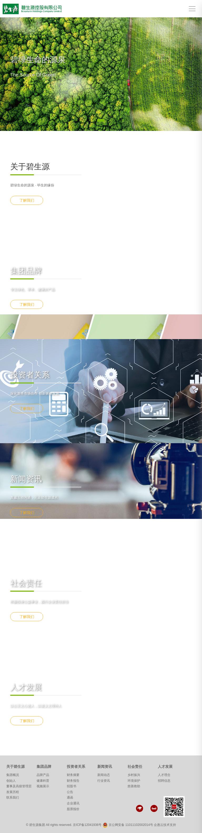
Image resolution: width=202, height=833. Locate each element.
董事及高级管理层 (19, 786)
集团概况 (12, 775)
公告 (70, 792)
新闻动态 (103, 775)
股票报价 (73, 809)
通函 (70, 797)
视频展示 (43, 786)
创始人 (11, 781)
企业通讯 (73, 803)
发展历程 (12, 792)
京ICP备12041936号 (87, 825)
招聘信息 (164, 781)
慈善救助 (134, 786)
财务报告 (73, 781)
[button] (15, 74)
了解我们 (26, 200)
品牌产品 (43, 775)
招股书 (71, 786)
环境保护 (134, 781)
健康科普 (43, 781)
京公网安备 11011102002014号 (131, 825)
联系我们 (12, 797)
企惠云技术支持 (165, 825)
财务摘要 (73, 775)
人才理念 (164, 775)
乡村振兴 (134, 775)
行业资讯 (103, 781)
